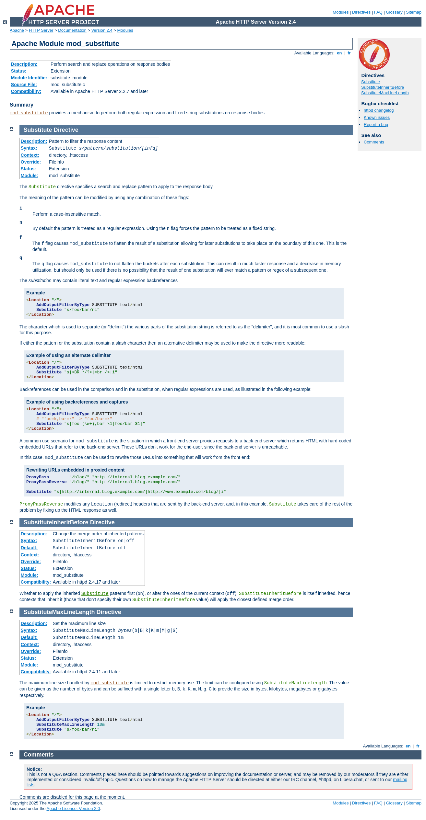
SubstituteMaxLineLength (385, 92)
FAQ (378, 12)
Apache (17, 30)
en (339, 53)
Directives (361, 12)
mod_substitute (29, 113)
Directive (66, 130)
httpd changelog (379, 110)
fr (349, 53)
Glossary (394, 12)
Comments (374, 142)
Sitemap (413, 12)
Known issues (377, 117)
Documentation (72, 30)
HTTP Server (41, 30)
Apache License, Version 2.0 (73, 808)
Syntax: (29, 148)
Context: (30, 155)
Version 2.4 (101, 30)
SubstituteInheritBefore (382, 87)
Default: (29, 547)
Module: (29, 175)
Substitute (370, 81)
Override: (31, 162)
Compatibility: (26, 91)
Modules (341, 12)
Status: (18, 71)
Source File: (24, 84)
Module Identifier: (30, 77)
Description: (24, 64)
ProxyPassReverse (41, 504)
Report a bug (376, 124)
